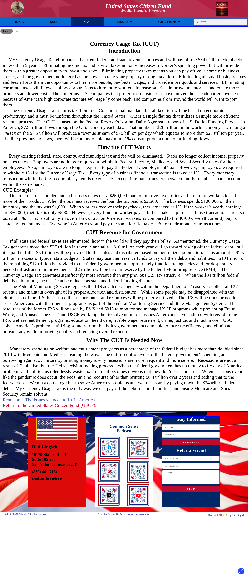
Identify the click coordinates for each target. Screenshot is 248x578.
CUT (87, 22)
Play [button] (8, 31)
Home (19, 22)
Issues (124, 22)
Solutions (169, 22)
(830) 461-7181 (45, 471)
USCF (54, 22)
